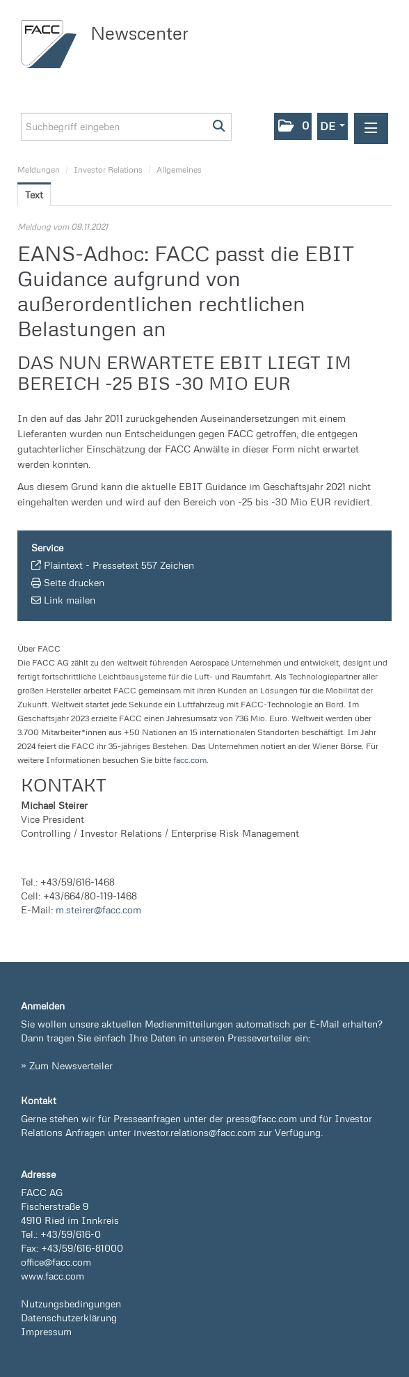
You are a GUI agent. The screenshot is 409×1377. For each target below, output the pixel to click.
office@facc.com (56, 1262)
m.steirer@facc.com (98, 909)
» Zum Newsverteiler (67, 1065)
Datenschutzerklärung (69, 1317)
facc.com (190, 760)
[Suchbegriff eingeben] (126, 127)
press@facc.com (261, 1118)
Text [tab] (34, 194)
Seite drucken (74, 582)
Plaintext (63, 565)
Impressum (46, 1331)
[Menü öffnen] (371, 128)
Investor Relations (108, 169)
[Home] (52, 44)
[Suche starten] (219, 126)
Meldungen (38, 169)
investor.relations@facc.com (195, 1132)
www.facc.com (52, 1276)
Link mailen (69, 600)
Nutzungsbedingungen (71, 1303)
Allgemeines (179, 169)
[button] (293, 126)
